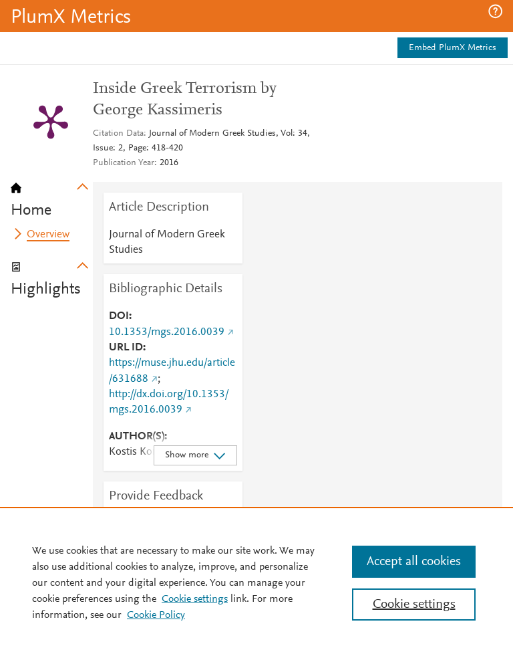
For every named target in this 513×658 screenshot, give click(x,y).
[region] (256, 582)
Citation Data (118, 133)
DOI (119, 316)
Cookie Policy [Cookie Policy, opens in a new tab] (156, 615)
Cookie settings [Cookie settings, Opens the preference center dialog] (414, 604)
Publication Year (123, 163)
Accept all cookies (414, 561)
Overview (48, 234)
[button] (495, 11)
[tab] (52, 195)
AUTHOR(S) (136, 436)
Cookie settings (195, 599)
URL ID (126, 347)
